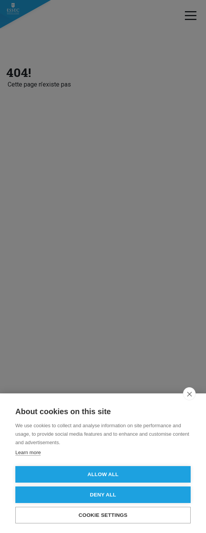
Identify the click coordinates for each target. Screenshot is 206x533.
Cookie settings (103, 515)
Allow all (103, 474)
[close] (189, 393)
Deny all (103, 495)
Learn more (28, 452)
